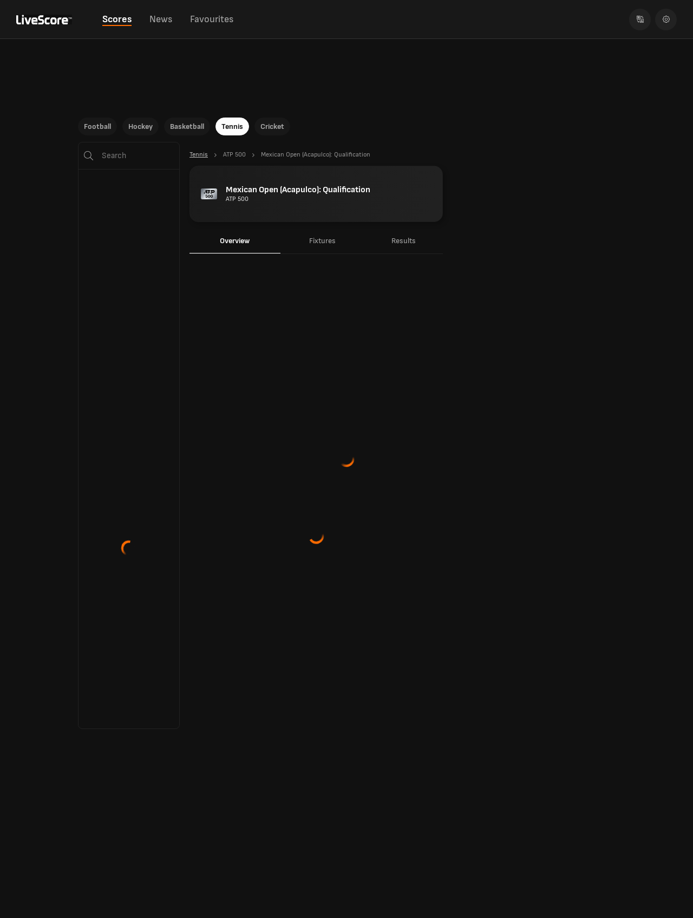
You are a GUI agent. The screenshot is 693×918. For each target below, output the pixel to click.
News (160, 19)
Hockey (140, 126)
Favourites (211, 19)
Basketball (187, 126)
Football (97, 126)
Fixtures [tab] (322, 240)
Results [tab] (403, 240)
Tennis (232, 126)
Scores (117, 19)
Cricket (272, 126)
